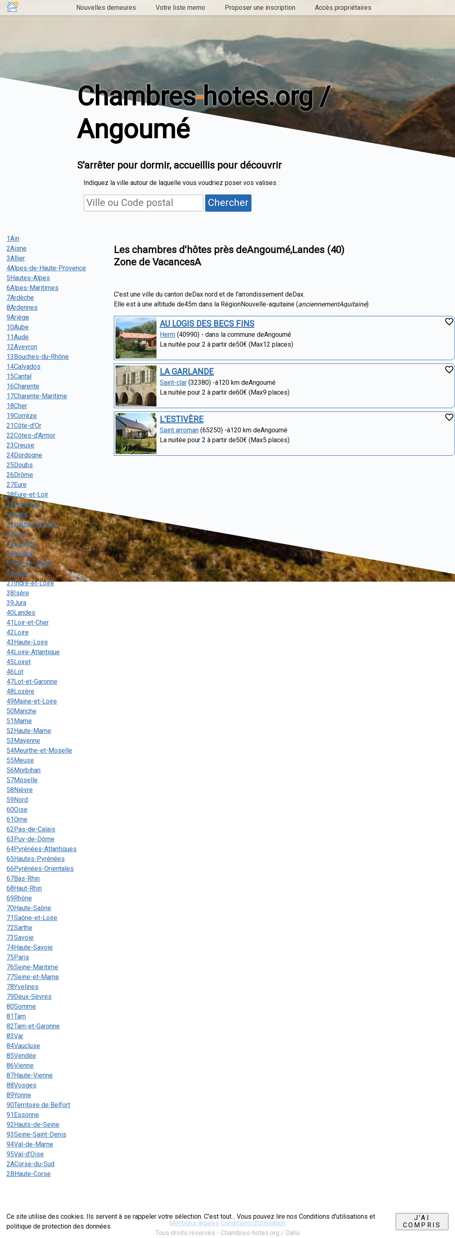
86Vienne (20, 1065)
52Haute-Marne (29, 731)
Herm (167, 334)
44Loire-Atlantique (33, 652)
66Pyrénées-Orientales (40, 869)
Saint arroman (179, 430)
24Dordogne (24, 455)
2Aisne (17, 248)
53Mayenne (23, 741)
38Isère (18, 593)
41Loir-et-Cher (28, 622)
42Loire (18, 632)
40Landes (21, 613)
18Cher (17, 406)
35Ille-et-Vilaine (30, 563)
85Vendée (21, 1056)
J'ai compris (422, 1221)
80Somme (21, 1006)
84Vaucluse (23, 1046)
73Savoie (20, 937)
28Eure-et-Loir (27, 494)
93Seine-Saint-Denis (36, 1134)
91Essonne (23, 1115)
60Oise (17, 809)
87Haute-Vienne (30, 1075)
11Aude (18, 337)
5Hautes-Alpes (28, 278)
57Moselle (22, 780)
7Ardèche (20, 298)
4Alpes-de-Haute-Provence (46, 268)
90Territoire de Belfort (38, 1105)
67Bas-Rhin (23, 878)
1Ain (13, 238)
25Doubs (20, 465)
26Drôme (20, 475)
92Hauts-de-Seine (33, 1124)
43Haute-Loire (27, 642)
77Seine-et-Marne (33, 977)
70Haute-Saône (29, 908)
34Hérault (20, 553)
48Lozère (20, 691)
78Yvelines (22, 987)
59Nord (17, 800)
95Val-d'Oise (25, 1154)
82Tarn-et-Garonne (33, 1026)
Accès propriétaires (343, 7)
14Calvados (24, 366)
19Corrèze (22, 416)
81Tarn (16, 1016)
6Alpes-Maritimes (33, 288)
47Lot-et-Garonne (32, 681)
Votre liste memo (180, 7)
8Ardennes (22, 307)
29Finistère (23, 504)
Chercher (228, 202)
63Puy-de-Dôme (30, 839)
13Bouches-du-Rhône (38, 357)
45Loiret (19, 662)
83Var (15, 1036)
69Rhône (19, 898)
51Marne (19, 721)
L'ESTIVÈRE (182, 419)
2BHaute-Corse (29, 1174)
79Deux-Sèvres (29, 996)
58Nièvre (20, 790)
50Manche (21, 711)
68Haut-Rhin (24, 888)
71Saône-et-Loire (32, 918)
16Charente (23, 386)
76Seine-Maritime (32, 967)
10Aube (18, 327)
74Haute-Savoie (30, 947)
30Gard (17, 514)
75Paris (18, 957)
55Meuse (20, 760)
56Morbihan (24, 770)
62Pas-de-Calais (31, 829)
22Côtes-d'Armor (31, 435)
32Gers (17, 534)
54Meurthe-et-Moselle (39, 750)
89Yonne (19, 1095)
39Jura (16, 603)
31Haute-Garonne (32, 524)
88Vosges (21, 1085)
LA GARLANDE (187, 372)
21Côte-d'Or (24, 425)
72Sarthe (19, 928)
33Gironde (21, 544)
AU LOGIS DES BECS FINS (207, 324)
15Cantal (19, 376)
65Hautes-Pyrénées (36, 859)
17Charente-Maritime (37, 396)
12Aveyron (22, 347)
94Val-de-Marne (30, 1144)
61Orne (17, 819)
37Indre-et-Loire (30, 583)
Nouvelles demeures (106, 7)
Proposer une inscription (260, 7)
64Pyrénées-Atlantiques (42, 849)
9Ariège (18, 317)
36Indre (18, 573)
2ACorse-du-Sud (30, 1164)
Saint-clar (173, 382)
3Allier (16, 258)
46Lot (15, 672)
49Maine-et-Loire (32, 701)
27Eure (17, 485)
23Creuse (20, 445)
